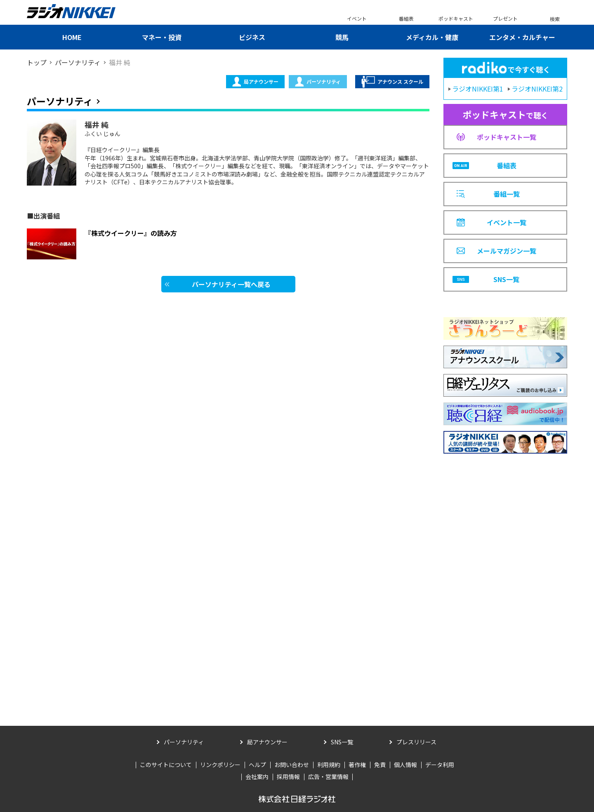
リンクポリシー (220, 764)
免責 (380, 764)
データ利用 (439, 764)
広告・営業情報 (328, 776)
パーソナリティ (318, 82)
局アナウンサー (255, 82)
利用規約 (328, 764)
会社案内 (257, 776)
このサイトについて (166, 764)
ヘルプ (257, 764)
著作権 (357, 764)
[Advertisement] (505, 577)
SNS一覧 (342, 742)
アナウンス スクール (392, 82)
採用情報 (288, 776)
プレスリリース (416, 742)
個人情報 (405, 764)
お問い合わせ (291, 764)
